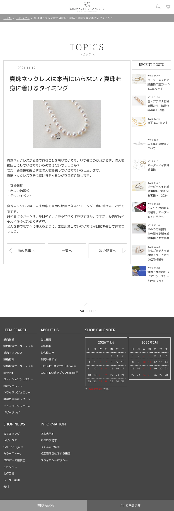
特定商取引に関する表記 (55, 453)
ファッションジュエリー (18, 379)
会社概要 (46, 339)
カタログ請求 (49, 440)
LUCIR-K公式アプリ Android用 (59, 373)
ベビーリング (11, 412)
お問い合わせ (49, 359)
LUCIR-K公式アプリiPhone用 (58, 366)
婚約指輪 (8, 339)
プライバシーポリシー (54, 460)
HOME (7, 18)
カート (168, 7)
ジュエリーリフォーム (17, 406)
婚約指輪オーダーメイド (18, 346)
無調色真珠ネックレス (17, 399)
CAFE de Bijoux (13, 447)
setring (8, 373)
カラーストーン (12, 453)
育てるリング (11, 434)
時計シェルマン (12, 386)
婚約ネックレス (12, 353)
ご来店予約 (47, 434)
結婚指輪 (8, 359)
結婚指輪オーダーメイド (18, 366)
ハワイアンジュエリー (17, 392)
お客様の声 (47, 353)
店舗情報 (46, 346)
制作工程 (8, 473)
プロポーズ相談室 (14, 460)
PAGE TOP (87, 311)
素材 (6, 487)
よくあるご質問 (50, 447)
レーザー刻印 (11, 480)
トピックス (23, 18)
